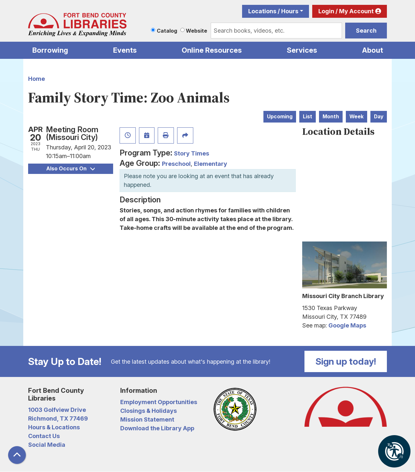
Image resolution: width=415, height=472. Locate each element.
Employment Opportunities (158, 402)
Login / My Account (346, 11)
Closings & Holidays (148, 410)
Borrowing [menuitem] (50, 50)
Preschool (176, 163)
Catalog (167, 30)
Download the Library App (157, 428)
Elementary (210, 163)
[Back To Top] (17, 455)
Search (366, 30)
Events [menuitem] (125, 50)
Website (196, 30)
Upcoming (280, 116)
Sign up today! (345, 361)
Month (331, 116)
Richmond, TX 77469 (58, 418)
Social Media (46, 444)
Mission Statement (147, 419)
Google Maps (347, 325)
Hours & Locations (54, 427)
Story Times (191, 153)
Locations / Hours (273, 11)
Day (378, 116)
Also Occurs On (70, 169)
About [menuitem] (372, 50)
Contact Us (44, 436)
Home (36, 78)
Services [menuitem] (302, 50)
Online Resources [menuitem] (212, 50)
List (307, 116)
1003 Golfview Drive (57, 409)
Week (356, 116)
